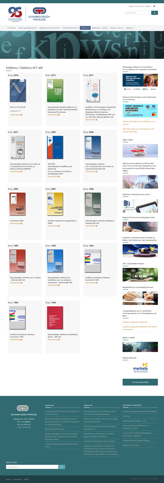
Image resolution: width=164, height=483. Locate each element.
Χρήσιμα (130, 28)
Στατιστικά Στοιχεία (70, 28)
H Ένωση (11, 28)
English (147, 6)
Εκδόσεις (85, 28)
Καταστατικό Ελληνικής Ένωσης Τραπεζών (99, 441)
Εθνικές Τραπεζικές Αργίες (55, 429)
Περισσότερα (15, 115)
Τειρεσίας (126, 416)
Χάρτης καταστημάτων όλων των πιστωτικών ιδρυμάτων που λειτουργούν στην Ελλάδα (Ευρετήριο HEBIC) (61, 436)
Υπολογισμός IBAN (140, 382)
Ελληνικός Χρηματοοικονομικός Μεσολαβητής (140, 411)
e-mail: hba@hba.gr (24, 427)
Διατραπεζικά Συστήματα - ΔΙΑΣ (134, 421)
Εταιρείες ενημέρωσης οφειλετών (135, 322)
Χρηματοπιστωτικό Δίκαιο (49, 28)
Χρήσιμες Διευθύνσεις (131, 445)
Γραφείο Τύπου (117, 28)
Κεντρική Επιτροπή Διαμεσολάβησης (136, 440)
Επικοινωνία (139, 6)
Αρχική (131, 6)
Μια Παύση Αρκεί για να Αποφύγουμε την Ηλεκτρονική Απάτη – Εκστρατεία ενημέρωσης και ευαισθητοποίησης (62, 421)
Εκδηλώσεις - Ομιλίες (100, 28)
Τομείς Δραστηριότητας (27, 28)
